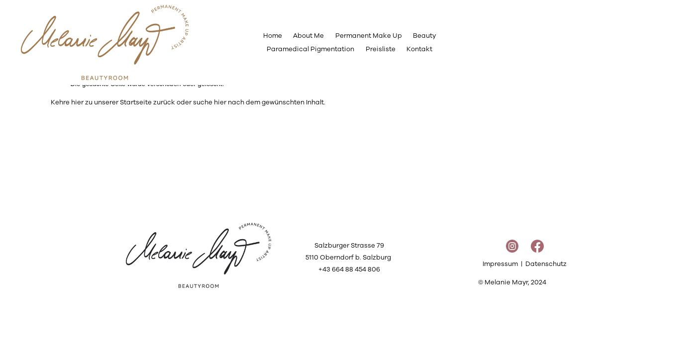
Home (272, 35)
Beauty (424, 35)
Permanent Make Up (368, 35)
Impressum (500, 264)
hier (77, 102)
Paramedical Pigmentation (310, 49)
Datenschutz (546, 264)
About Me (308, 35)
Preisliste (381, 49)
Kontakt (419, 49)
